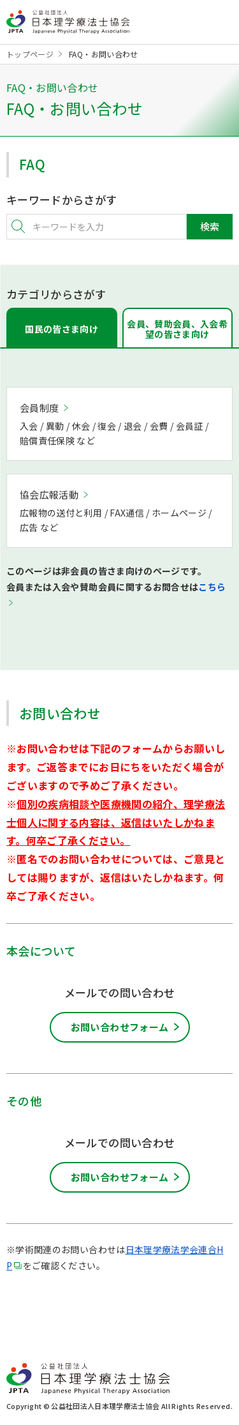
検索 (209, 226)
